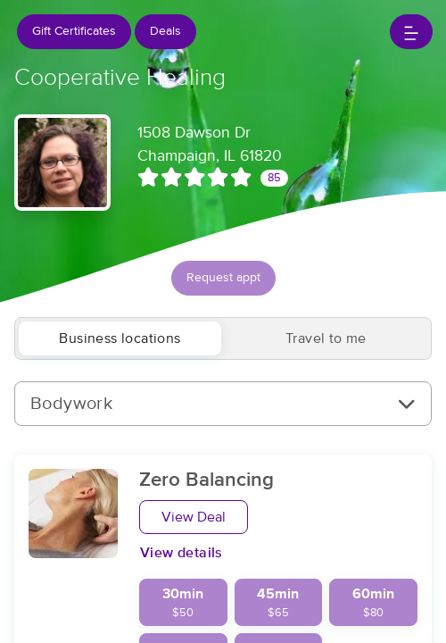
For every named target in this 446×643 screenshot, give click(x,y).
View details (181, 553)
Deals (165, 31)
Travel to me (326, 338)
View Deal (193, 517)
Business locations (119, 338)
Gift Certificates (74, 31)
